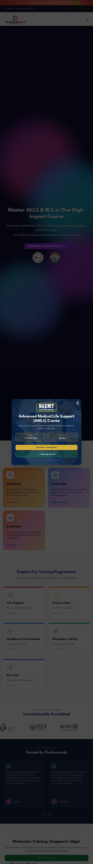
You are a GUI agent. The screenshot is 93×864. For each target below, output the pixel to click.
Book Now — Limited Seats (46, 447)
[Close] (77, 403)
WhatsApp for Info (46, 454)
